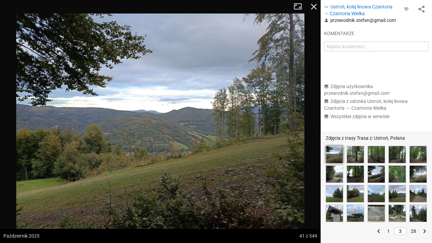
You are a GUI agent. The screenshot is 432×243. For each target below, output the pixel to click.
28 (413, 231)
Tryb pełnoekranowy (300, 7)
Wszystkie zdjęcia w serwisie (356, 116)
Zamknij (314, 7)
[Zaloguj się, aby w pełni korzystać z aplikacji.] (406, 8)
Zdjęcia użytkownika (356, 90)
